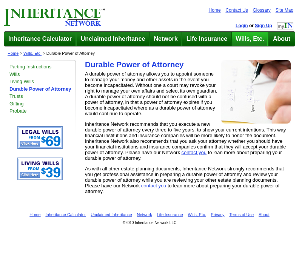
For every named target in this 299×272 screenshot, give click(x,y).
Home (215, 10)
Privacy (218, 214)
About (281, 39)
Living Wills (21, 81)
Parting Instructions (30, 67)
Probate (18, 111)
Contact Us (236, 10)
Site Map (284, 10)
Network (165, 39)
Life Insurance (206, 39)
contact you (194, 152)
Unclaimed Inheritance (113, 39)
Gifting (16, 104)
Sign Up (263, 25)
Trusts (16, 96)
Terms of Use (241, 214)
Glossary (262, 10)
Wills (14, 74)
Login (242, 25)
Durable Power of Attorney (70, 53)
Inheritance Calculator (40, 39)
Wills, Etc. (250, 39)
